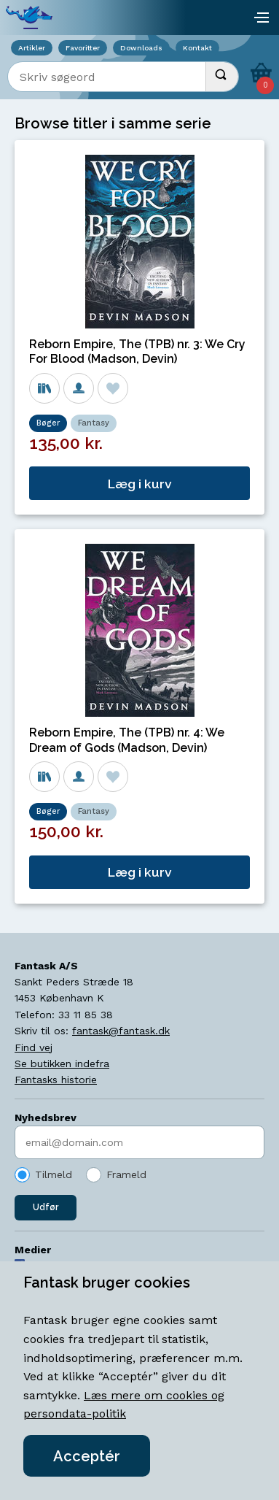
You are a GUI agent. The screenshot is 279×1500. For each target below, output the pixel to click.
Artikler (31, 48)
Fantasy (93, 423)
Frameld (126, 1174)
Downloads (141, 48)
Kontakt (197, 48)
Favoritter (83, 48)
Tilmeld (53, 1174)
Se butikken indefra (62, 1063)
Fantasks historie (56, 1079)
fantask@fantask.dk (121, 1030)
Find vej (33, 1047)
